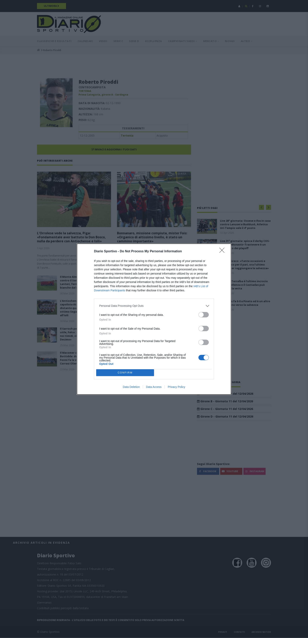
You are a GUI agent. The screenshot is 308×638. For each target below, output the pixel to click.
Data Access (154, 386)
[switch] (203, 314)
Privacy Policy (176, 386)
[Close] (223, 251)
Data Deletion (131, 386)
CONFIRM (125, 372)
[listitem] (154, 306)
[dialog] (154, 319)
